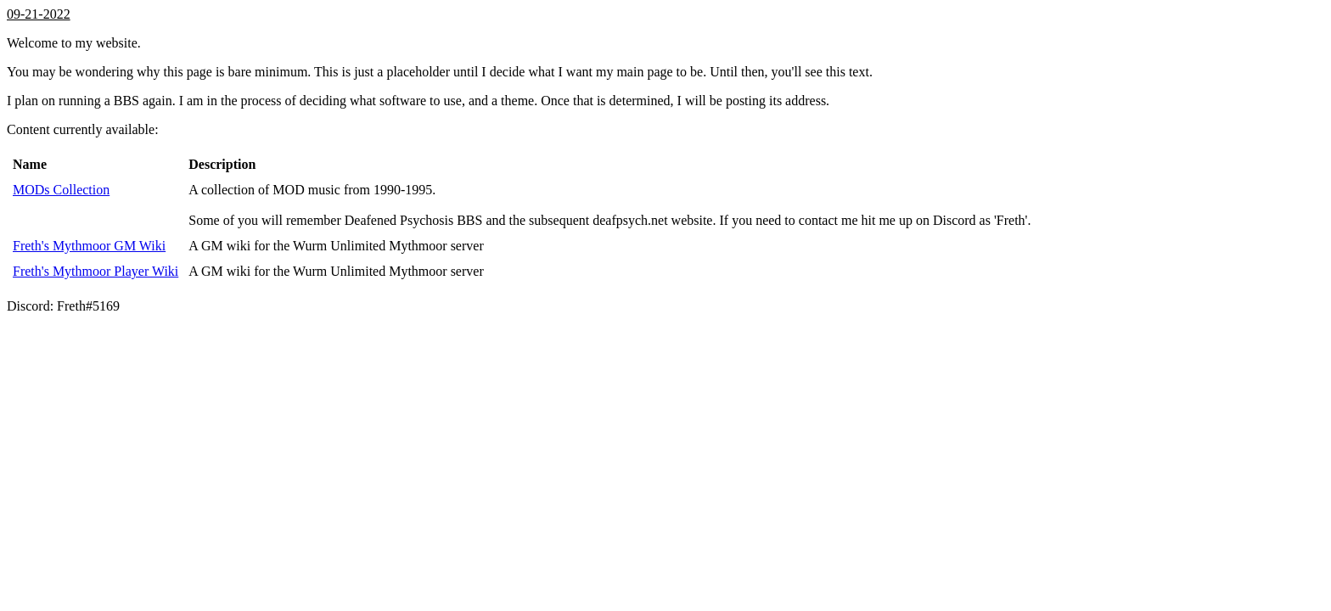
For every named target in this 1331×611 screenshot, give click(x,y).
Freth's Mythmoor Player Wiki (95, 271)
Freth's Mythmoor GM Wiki (89, 245)
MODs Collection (61, 189)
